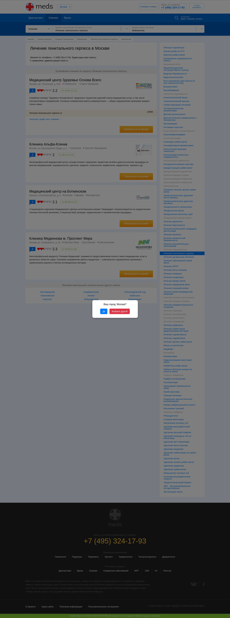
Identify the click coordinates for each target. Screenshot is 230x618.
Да (103, 311)
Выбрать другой (119, 311)
